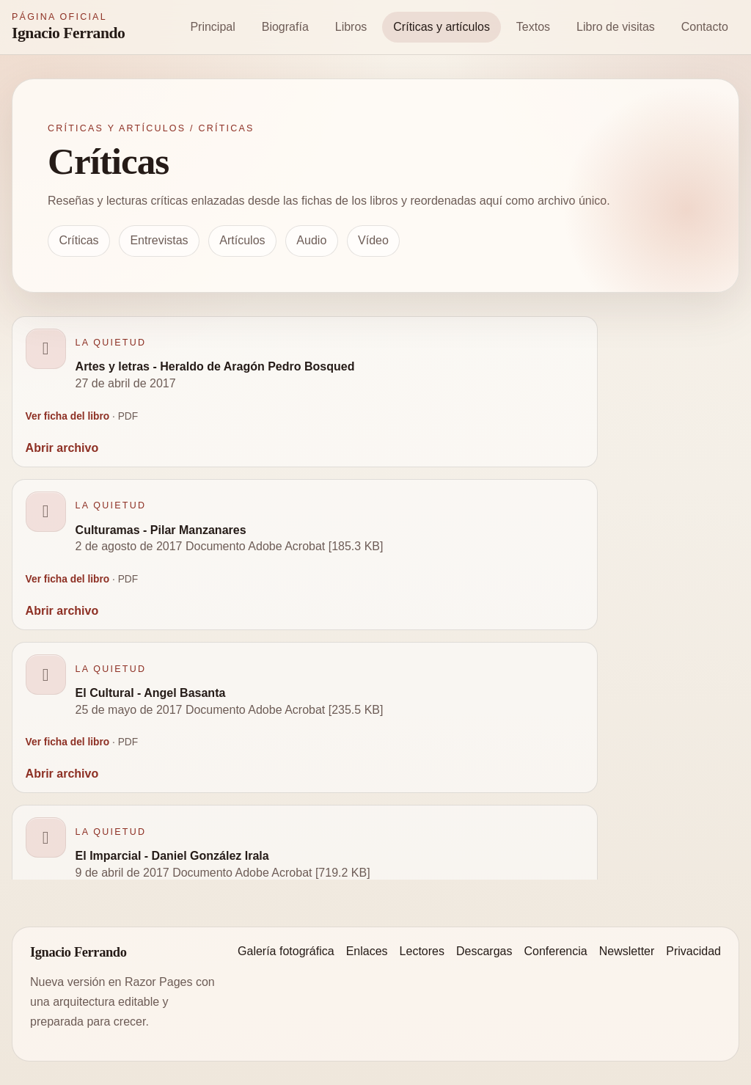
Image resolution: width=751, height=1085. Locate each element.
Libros (351, 27)
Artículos (242, 240)
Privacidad (693, 951)
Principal (212, 27)
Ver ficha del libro (68, 416)
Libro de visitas (615, 27)
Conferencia (555, 951)
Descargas (484, 951)
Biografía (285, 27)
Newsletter (627, 951)
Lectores (422, 951)
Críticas (78, 240)
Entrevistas (159, 240)
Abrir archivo (62, 448)
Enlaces (367, 951)
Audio (311, 240)
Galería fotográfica (286, 951)
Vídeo (373, 240)
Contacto (704, 27)
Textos (533, 27)
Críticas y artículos (441, 27)
